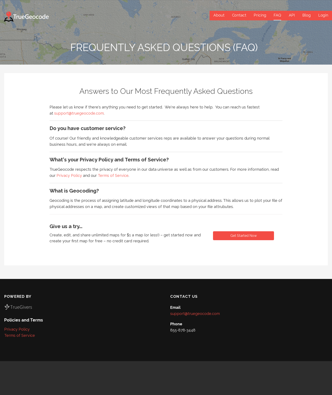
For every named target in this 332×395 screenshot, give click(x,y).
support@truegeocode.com (79, 113)
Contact (239, 15)
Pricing (260, 15)
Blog (306, 15)
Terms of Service (113, 175)
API (292, 15)
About (218, 15)
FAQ (277, 15)
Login (323, 15)
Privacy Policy (69, 175)
